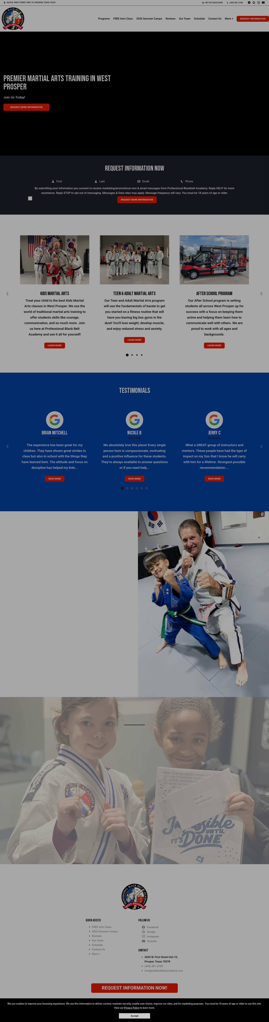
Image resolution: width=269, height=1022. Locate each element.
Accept (134, 1016)
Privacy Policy (131, 1007)
